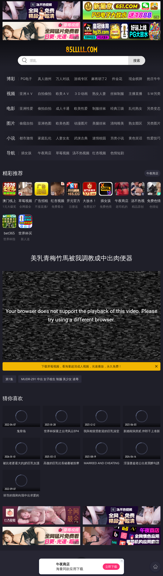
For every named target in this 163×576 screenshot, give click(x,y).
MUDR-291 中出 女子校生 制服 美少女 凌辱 (50, 379)
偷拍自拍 (44, 108)
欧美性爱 (81, 108)
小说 (11, 138)
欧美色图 (62, 123)
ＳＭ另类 (153, 93)
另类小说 (117, 138)
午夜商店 (44, 153)
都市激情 (26, 138)
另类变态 (153, 108)
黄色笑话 (135, 138)
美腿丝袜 (99, 123)
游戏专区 (81, 78)
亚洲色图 (44, 123)
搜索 (136, 60)
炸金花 (117, 78)
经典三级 (117, 108)
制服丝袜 (99, 108)
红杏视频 (99, 153)
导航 (11, 153)
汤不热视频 (80, 153)
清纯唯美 (117, 123)
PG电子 (26, 78)
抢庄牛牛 (153, 78)
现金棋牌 (135, 78)
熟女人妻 (99, 93)
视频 (11, 93)
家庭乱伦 (44, 138)
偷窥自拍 (26, 123)
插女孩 (26, 153)
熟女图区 (135, 123)
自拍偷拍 (44, 93)
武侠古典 (81, 138)
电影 (11, 108)
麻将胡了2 (99, 78)
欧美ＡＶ (62, 93)
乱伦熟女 (135, 108)
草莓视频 (62, 153)
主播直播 (135, 93)
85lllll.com (81, 49)
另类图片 (153, 123)
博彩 (11, 78)
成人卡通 (62, 108)
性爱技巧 (153, 138)
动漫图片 (81, 123)
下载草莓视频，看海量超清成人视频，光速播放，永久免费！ (99, 366)
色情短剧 (117, 153)
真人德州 (44, 78)
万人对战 (62, 78)
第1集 (9, 379)
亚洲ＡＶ (26, 93)
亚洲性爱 (26, 108)
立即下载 (111, 567)
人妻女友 (62, 138)
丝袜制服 (117, 93)
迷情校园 (99, 138)
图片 (11, 123)
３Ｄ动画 (81, 93)
